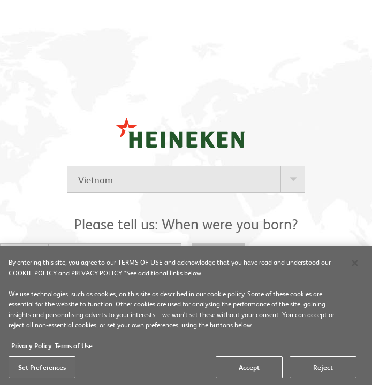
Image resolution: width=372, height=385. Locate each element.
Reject (323, 369)
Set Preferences (42, 369)
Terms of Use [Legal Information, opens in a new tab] (74, 347)
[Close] (355, 265)
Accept (249, 369)
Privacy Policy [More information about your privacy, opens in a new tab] (31, 347)
